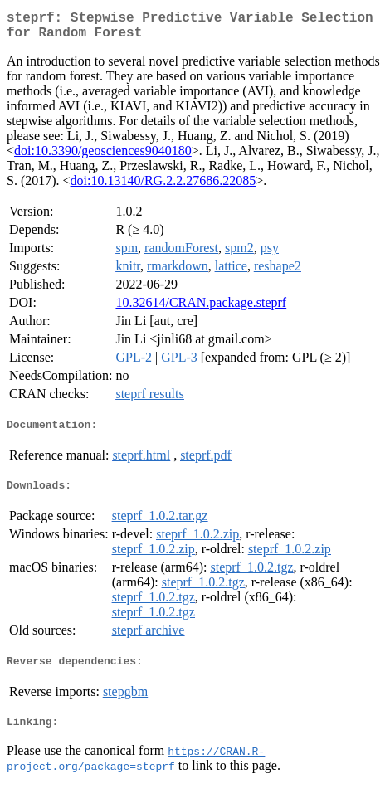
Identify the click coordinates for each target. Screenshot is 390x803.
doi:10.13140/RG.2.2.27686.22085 (163, 187)
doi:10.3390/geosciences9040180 (103, 157)
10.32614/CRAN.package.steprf (200, 309)
